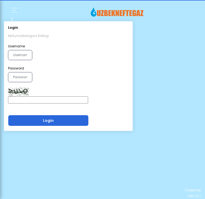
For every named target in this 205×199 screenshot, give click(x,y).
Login (48, 120)
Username (16, 46)
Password (16, 68)
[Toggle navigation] (48, 21)
